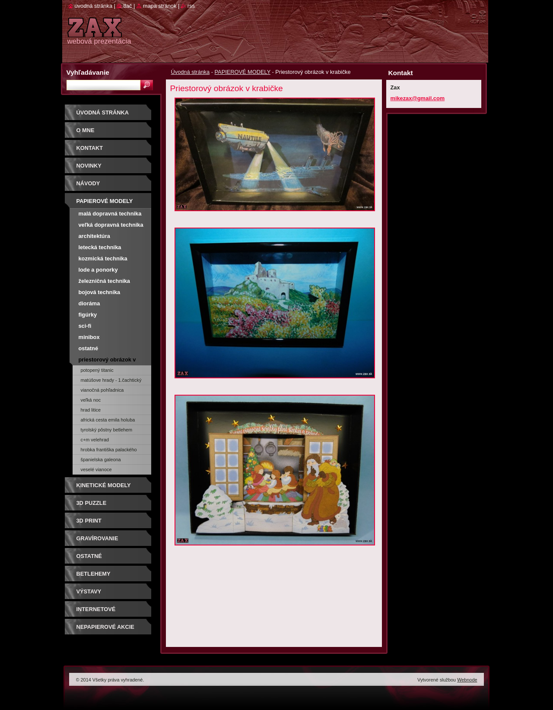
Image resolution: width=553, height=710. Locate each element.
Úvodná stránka (190, 72)
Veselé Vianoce (96, 469)
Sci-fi (85, 326)
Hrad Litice (91, 409)
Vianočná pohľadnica (102, 390)
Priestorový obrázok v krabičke (107, 360)
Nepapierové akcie (105, 627)
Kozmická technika (103, 258)
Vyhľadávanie (88, 72)
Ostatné (89, 348)
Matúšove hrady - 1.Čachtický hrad (111, 381)
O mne (85, 130)
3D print (89, 520)
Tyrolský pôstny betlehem (107, 429)
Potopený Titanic (97, 370)
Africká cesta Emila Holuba (108, 419)
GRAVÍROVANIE (97, 538)
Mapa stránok (160, 6)
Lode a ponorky (98, 269)
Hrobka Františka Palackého (109, 449)
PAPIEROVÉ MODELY (242, 72)
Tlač (127, 6)
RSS (191, 6)
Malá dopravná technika (110, 213)
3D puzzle (91, 503)
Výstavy (89, 591)
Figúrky (88, 314)
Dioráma (89, 303)
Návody (88, 183)
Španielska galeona (101, 459)
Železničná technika (104, 281)
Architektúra (94, 236)
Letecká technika (100, 247)
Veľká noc (91, 400)
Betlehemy (93, 574)
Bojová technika (100, 292)
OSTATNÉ (89, 556)
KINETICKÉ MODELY (103, 485)
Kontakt (89, 148)
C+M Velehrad (95, 439)
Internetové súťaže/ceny (96, 612)
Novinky (89, 165)
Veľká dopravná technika (111, 225)
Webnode (467, 679)
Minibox (89, 337)
